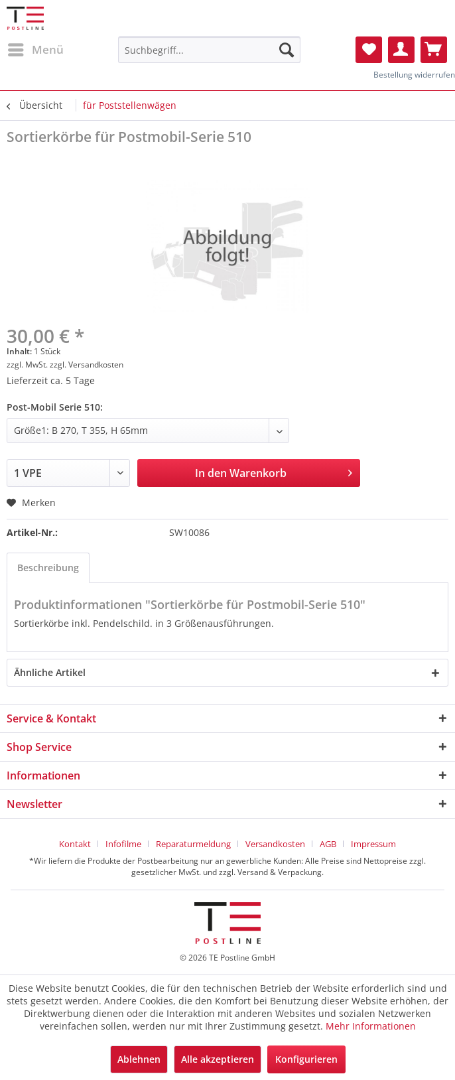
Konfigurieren (306, 1059)
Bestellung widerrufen (414, 74)
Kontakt (75, 844)
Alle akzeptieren (217, 1059)
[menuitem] (35, 49)
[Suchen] (286, 49)
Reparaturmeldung (193, 844)
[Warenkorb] (434, 49)
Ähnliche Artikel (50, 672)
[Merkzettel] (369, 49)
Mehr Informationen (371, 1026)
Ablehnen (139, 1059)
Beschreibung (48, 567)
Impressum (373, 844)
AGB (328, 844)
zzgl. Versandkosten (86, 364)
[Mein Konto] (401, 49)
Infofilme (123, 844)
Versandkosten (275, 844)
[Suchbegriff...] (209, 49)
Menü (36, 48)
